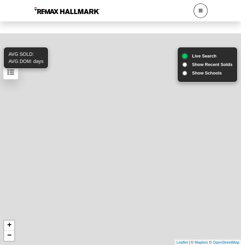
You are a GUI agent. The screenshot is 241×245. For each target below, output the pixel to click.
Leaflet (182, 242)
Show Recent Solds (212, 64)
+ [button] (9, 225)
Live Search (204, 56)
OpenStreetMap (226, 242)
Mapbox (201, 242)
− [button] (9, 236)
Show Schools (207, 73)
